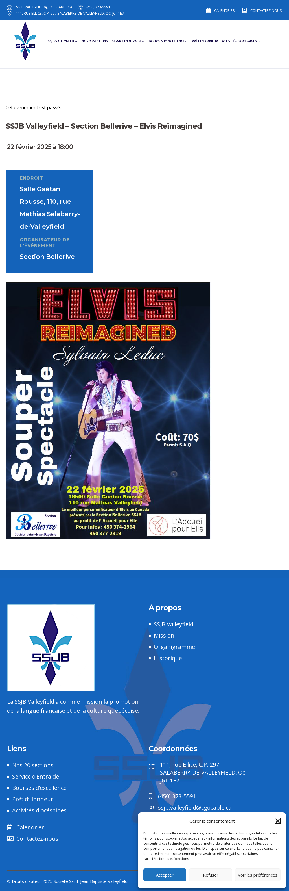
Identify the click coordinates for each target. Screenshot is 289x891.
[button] (278, 821)
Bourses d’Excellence (168, 43)
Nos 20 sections (95, 43)
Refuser (210, 875)
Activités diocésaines (241, 43)
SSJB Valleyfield (63, 43)
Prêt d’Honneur (205, 43)
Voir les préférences (257, 875)
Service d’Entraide (128, 43)
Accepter (165, 875)
